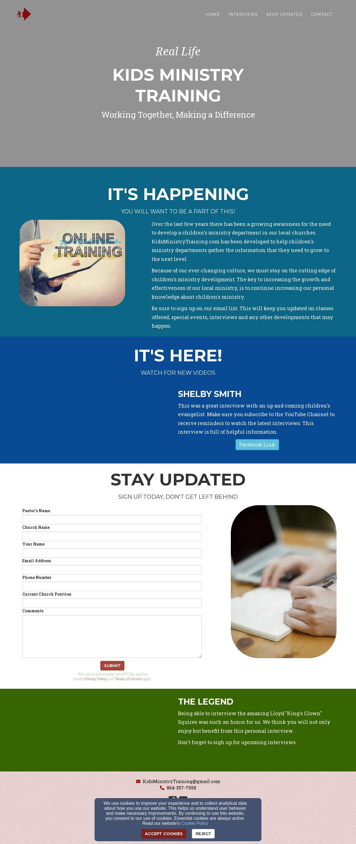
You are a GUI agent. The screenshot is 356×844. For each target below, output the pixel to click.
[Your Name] (112, 553)
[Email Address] (112, 569)
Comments (32, 610)
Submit (112, 665)
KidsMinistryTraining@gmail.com (181, 781)
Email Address (36, 560)
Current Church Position (46, 594)
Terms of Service (128, 679)
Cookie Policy (194, 823)
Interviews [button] (243, 15)
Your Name (33, 544)
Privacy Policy (95, 679)
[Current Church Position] (112, 603)
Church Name (36, 527)
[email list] (225, 308)
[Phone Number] (112, 586)
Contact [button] (321, 15)
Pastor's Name (36, 510)
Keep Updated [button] (284, 15)
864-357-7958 (181, 788)
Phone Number (36, 577)
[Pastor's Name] (112, 519)
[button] (257, 444)
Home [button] (213, 15)
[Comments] (112, 636)
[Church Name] (112, 536)
